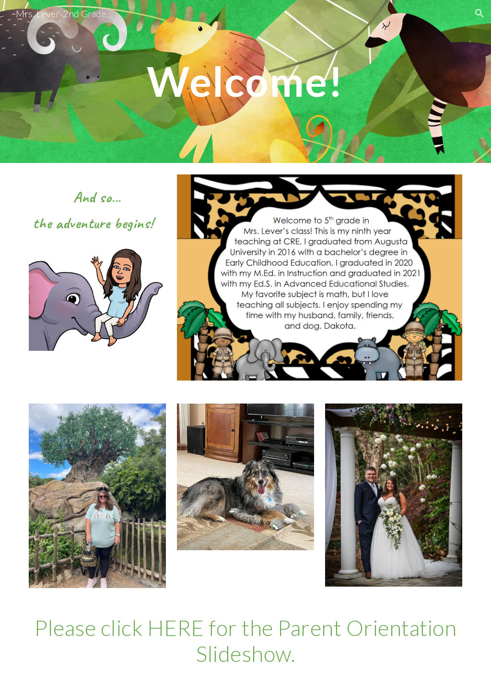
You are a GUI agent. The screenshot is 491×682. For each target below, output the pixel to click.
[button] (479, 13)
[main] (245, 81)
